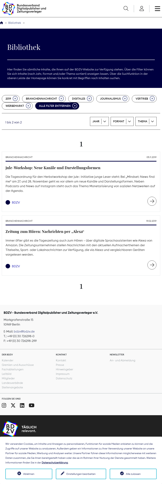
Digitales (82, 98)
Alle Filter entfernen (58, 106)
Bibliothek (14, 22)
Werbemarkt (18, 106)
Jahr (95, 121)
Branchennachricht (45, 98)
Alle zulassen (133, 474)
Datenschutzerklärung (55, 462)
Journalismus (113, 98)
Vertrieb (145, 98)
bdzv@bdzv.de (24, 331)
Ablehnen (28, 474)
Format (118, 121)
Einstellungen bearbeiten (81, 474)
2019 (12, 98)
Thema (142, 121)
